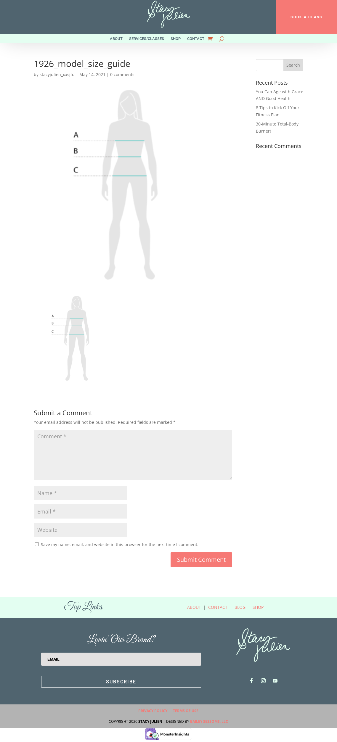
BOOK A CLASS (306, 17)
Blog (240, 607)
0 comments (122, 74)
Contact (195, 39)
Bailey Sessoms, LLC (209, 721)
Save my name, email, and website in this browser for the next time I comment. (119, 544)
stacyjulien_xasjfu (57, 74)
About (116, 39)
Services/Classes (146, 39)
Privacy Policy (152, 710)
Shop (176, 39)
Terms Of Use (185, 710)
